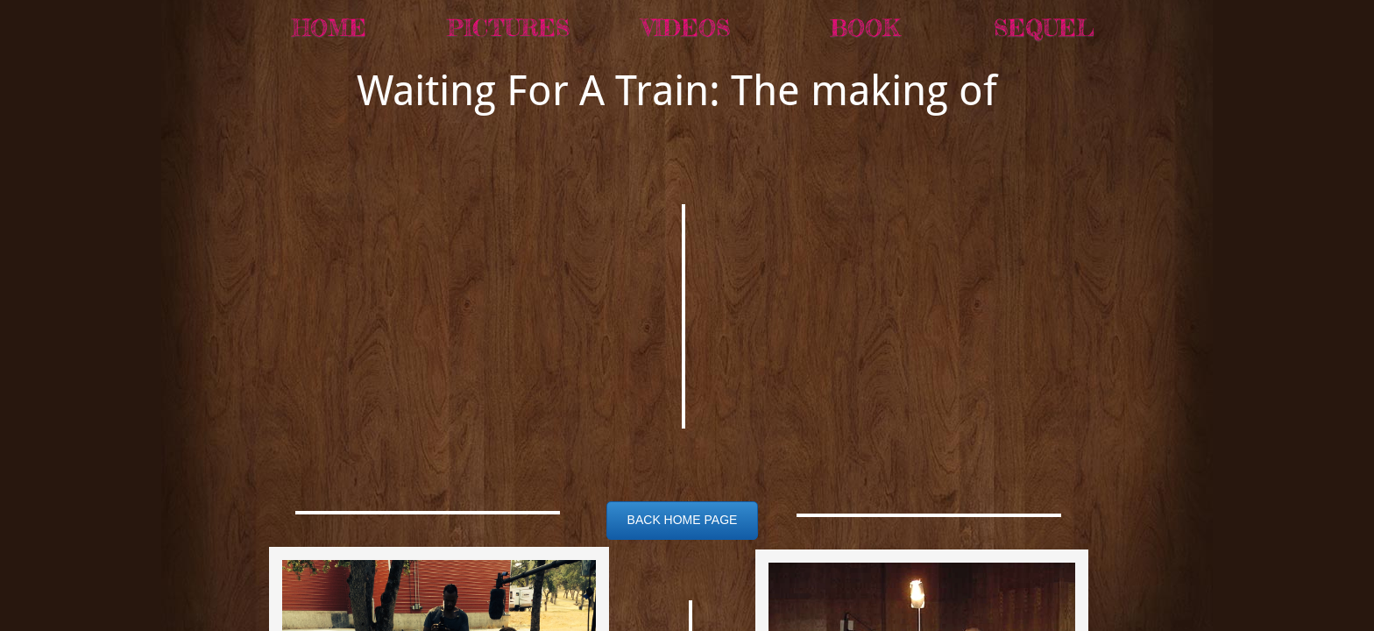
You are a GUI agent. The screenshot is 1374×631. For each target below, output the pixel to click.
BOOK (865, 27)
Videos (686, 27)
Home (329, 27)
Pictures (508, 27)
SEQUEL (1044, 27)
